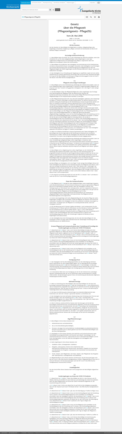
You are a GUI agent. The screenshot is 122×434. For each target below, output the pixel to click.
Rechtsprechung (47, 2)
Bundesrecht (13, 433)
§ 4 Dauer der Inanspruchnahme (33, 30)
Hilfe (59, 433)
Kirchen (4, 433)
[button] (98, 2)
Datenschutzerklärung (41, 433)
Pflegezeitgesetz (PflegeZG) (31, 17)
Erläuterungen (70, 2)
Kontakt (24, 433)
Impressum (31, 433)
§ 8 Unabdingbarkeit (30, 46)
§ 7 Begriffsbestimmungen (32, 44)
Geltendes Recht (25, 2)
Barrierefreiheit (53, 433)
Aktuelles (92, 2)
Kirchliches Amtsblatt (59, 2)
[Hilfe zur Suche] (50, 9)
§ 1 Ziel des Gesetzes (30, 22)
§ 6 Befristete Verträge (30, 42)
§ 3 (62, 183)
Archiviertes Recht (36, 2)
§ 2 (64, 265)
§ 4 (93, 143)
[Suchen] (57, 9)
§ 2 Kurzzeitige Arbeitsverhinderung (34, 24)
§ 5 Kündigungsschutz (30, 39)
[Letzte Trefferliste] (53, 9)
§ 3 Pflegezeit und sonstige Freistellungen (32, 27)
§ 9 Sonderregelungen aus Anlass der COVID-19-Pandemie (34, 49)
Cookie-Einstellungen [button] (67, 433)
